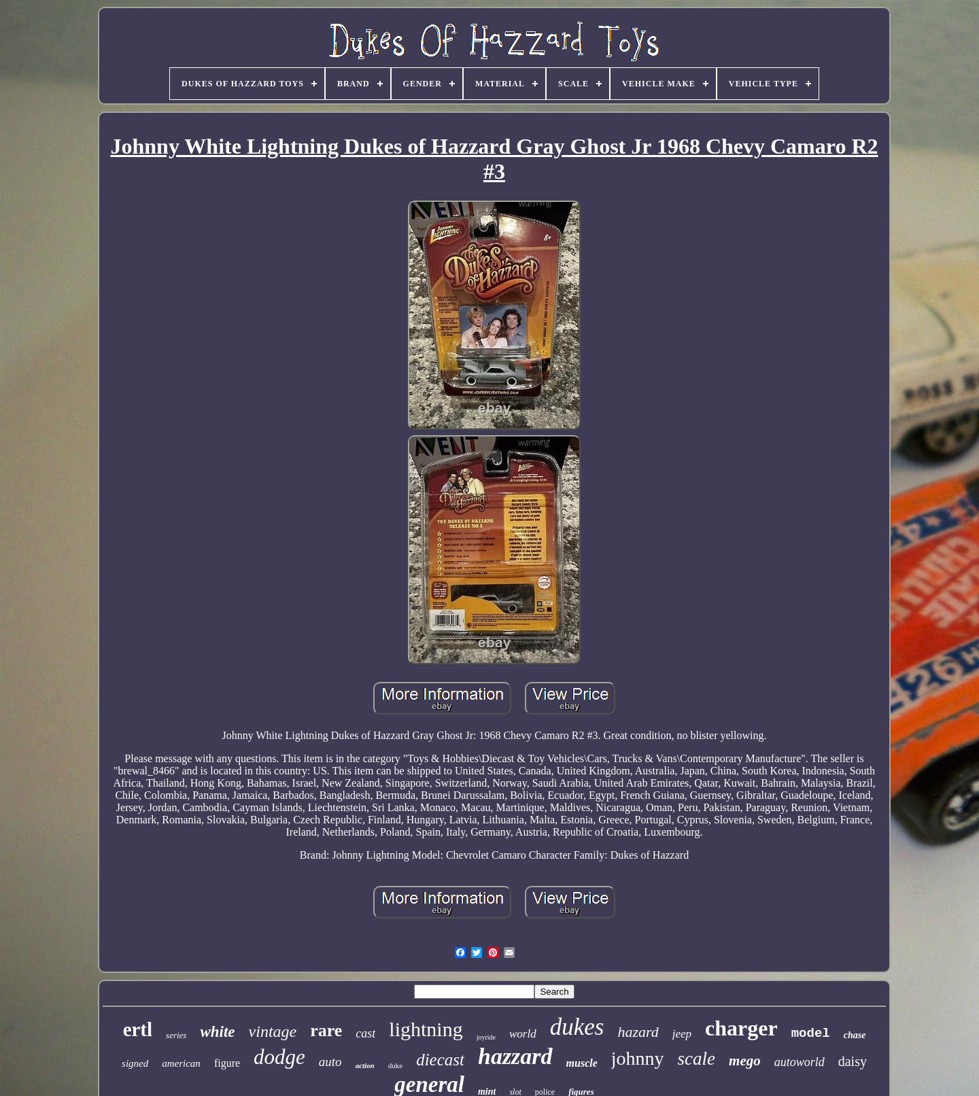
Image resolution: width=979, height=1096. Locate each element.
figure (227, 1063)
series (176, 1035)
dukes (577, 1027)
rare (326, 1030)
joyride (486, 1037)
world (522, 1033)
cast (365, 1033)
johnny (637, 1058)
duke (395, 1065)
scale (696, 1058)
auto (330, 1062)
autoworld (799, 1062)
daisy (852, 1061)
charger (741, 1028)
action (365, 1065)
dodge (279, 1057)
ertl (137, 1029)
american (181, 1063)
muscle (582, 1063)
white (217, 1031)
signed (135, 1063)
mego (745, 1060)
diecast (440, 1059)
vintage (273, 1031)
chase (855, 1035)
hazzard (515, 1056)
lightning (425, 1029)
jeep (681, 1033)
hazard (637, 1031)
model (810, 1033)
